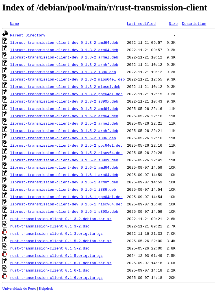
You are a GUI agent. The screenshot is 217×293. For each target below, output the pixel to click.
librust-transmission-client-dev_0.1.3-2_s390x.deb (64, 101)
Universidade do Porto (19, 288)
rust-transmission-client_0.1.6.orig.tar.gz (56, 277)
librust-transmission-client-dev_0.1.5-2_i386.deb (63, 137)
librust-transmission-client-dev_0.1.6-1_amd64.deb (64, 167)
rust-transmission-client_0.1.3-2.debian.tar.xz (61, 218)
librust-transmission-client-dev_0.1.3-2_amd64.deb (64, 42)
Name (14, 23)
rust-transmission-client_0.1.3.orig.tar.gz (56, 233)
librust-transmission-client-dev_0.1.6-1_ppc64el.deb (66, 196)
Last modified (141, 23)
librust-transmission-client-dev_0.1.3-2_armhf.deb (64, 64)
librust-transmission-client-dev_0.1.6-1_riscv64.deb (66, 204)
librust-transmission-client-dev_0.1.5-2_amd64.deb (64, 108)
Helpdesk (46, 288)
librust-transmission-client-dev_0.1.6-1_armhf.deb (64, 182)
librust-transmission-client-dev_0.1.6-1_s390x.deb (64, 211)
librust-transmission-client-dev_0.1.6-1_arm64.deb (64, 174)
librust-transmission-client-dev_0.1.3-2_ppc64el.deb (66, 93)
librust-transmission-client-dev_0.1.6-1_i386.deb (63, 189)
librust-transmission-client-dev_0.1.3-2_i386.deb (63, 71)
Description (194, 23)
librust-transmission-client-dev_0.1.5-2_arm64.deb (64, 115)
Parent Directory (27, 35)
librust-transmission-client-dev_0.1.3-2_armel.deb (64, 57)
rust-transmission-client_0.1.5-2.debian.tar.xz (61, 240)
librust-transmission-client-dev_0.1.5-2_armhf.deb (64, 130)
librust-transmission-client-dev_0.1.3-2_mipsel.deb (65, 86)
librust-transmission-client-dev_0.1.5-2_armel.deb (64, 123)
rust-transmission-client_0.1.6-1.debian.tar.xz (61, 262)
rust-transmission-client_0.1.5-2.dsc (50, 248)
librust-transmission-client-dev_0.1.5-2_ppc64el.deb (66, 145)
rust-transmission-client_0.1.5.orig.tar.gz (56, 255)
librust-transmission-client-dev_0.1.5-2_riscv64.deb (66, 152)
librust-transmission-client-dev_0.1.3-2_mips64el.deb (67, 79)
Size (173, 23)
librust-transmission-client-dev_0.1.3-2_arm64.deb (64, 49)
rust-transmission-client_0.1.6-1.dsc (50, 270)
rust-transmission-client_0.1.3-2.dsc (50, 226)
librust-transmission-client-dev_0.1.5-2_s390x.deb (64, 159)
